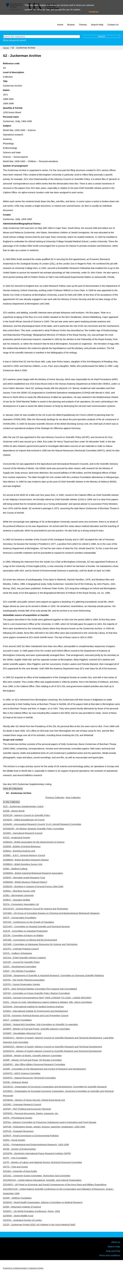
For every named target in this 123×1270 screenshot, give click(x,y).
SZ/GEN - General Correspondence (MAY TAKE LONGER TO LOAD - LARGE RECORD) (47, 997)
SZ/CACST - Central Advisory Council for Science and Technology (35, 908)
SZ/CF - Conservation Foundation (19, 917)
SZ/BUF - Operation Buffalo (16, 900)
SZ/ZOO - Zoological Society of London (22, 1220)
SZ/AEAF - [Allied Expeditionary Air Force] (24, 819)
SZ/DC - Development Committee (19, 966)
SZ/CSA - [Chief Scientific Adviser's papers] (24, 957)
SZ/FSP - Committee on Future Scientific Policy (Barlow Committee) (36, 993)
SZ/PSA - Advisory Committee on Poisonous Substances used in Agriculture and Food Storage (49, 1122)
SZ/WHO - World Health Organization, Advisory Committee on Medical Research (42, 1202)
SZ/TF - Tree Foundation (15, 1158)
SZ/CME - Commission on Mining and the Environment (30, 940)
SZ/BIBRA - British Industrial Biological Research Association (33, 873)
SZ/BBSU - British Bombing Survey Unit (22, 864)
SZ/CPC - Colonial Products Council (21, 948)
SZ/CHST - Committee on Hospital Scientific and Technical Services (36, 926)
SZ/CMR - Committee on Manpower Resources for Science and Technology (40, 944)
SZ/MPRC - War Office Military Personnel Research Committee (34, 1064)
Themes (83, 24)
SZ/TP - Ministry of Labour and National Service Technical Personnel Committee (42, 1162)
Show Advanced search (14, 40)
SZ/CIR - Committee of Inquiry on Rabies (23, 935)
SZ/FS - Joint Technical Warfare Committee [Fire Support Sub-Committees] (40, 988)
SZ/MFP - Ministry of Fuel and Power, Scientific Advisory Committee (36, 1029)
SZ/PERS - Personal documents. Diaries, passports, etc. (31, 1113)
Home (60, 24)
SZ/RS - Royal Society (14, 1140)
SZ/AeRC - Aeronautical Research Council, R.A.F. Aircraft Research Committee (42, 824)
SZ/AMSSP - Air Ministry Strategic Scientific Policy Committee (33, 828)
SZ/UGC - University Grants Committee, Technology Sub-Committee (36, 1175)
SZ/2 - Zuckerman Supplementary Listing (23, 806)
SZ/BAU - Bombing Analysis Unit (19, 851)
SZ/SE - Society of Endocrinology (19, 1149)
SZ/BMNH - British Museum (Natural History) (25, 882)
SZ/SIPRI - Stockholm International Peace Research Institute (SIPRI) (37, 1153)
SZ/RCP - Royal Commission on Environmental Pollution (31, 1135)
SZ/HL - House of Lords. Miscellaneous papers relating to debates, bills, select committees (47, 1002)
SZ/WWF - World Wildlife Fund (18, 1215)
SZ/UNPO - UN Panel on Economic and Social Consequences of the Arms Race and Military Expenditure (55, 1184)
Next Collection (73, 797)
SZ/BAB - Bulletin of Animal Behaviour (22, 846)
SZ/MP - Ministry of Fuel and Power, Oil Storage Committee (32, 1060)
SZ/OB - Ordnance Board (15, 1082)
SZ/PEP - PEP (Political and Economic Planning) (27, 1109)
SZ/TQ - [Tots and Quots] (15, 1166)
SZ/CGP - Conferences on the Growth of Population (28, 922)
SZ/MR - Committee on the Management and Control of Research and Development (44, 1069)
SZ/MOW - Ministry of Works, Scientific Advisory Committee (32, 1055)
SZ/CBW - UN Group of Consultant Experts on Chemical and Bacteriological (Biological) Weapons (51, 913)
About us (115, 1242)
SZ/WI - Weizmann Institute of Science (22, 1206)
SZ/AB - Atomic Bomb (13, 811)
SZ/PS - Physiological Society (17, 1118)
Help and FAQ (113, 1251)
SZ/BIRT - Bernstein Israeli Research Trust (24, 877)
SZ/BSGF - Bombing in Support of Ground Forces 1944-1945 (33, 886)
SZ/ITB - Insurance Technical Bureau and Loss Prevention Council (35, 1015)
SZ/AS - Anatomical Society (16, 837)
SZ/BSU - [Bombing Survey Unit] (19, 891)
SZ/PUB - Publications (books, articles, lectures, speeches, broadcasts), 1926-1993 (44, 1126)
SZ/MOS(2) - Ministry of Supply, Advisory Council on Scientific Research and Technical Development (52, 1046)
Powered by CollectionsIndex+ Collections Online (23, 1268)
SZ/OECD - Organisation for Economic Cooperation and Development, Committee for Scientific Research (55, 1086)
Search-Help (97, 24)
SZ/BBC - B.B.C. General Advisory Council (24, 855)
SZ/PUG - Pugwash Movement (18, 1131)
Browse (71, 24)
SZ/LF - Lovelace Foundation (17, 1020)
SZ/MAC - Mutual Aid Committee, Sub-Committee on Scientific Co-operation (40, 1024)
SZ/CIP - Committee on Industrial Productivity (25, 931)
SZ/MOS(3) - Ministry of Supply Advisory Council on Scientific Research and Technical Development (52, 1051)
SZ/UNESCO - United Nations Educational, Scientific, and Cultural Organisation (42, 1180)
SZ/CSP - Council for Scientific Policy (21, 962)
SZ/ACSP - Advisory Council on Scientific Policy (26, 815)
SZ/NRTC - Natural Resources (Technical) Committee (29, 1077)
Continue (93, 11)
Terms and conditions (109, 1255)
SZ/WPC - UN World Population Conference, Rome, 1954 (31, 1211)
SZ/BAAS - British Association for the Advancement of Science (33, 842)
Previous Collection (54, 797)
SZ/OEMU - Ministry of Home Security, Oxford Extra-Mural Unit (34, 1100)
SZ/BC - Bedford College (15, 868)
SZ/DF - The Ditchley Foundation (19, 971)
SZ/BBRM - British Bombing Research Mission (26, 859)
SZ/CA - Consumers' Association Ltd (21, 904)
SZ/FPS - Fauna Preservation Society (21, 984)
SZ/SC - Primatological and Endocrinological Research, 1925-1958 (36, 1144)
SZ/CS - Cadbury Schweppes (17, 953)
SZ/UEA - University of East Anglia (20, 1171)
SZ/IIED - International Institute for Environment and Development (35, 1011)
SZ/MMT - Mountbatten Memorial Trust (22, 1033)
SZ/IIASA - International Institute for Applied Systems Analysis (33, 1006)
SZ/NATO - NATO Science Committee (21, 1073)
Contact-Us (113, 24)
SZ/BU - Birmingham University (18, 895)
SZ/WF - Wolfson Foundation (17, 1198)
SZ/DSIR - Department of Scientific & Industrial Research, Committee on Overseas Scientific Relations (53, 975)
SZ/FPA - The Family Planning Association (24, 980)
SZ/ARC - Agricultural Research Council (22, 833)
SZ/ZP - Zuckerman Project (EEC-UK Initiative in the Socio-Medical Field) (39, 1224)
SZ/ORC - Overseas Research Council (22, 1104)
